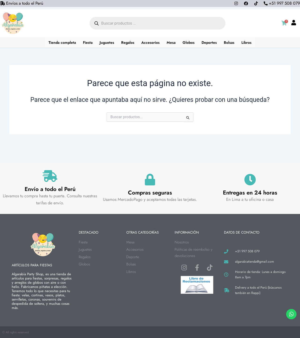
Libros (247, 42)
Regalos (128, 42)
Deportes (210, 42)
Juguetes (107, 42)
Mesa (171, 42)
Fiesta (88, 42)
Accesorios (151, 42)
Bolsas (230, 42)
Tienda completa (62, 42)
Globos (189, 42)
